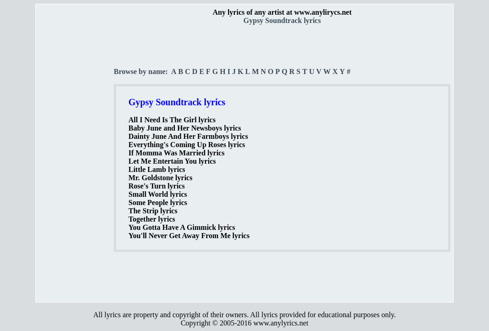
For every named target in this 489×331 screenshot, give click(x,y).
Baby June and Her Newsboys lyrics (184, 128)
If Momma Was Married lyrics (176, 153)
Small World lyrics (157, 194)
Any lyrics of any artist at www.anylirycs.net (281, 12)
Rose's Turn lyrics (156, 186)
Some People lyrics (157, 202)
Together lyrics (151, 219)
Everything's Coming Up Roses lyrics (186, 144)
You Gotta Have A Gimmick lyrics (181, 227)
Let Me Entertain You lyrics (172, 161)
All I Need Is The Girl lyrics (172, 120)
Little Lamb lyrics (156, 169)
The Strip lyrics (153, 211)
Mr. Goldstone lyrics (160, 178)
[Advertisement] (75, 161)
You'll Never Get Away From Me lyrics (189, 236)
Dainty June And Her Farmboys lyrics (188, 136)
